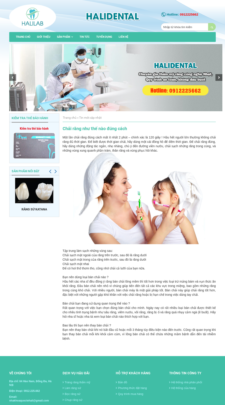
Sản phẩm (65, 36)
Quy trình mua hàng (129, 394)
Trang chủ (23, 36)
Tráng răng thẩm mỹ (77, 382)
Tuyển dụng (104, 36)
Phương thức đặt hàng (131, 388)
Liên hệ (123, 36)
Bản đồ (121, 382)
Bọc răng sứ (72, 394)
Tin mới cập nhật (90, 117)
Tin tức (85, 36)
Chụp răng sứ (73, 399)
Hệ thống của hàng (182, 388)
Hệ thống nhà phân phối (185, 382)
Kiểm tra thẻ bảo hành (34, 129)
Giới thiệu (43, 36)
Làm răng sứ (72, 388)
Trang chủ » (71, 117)
